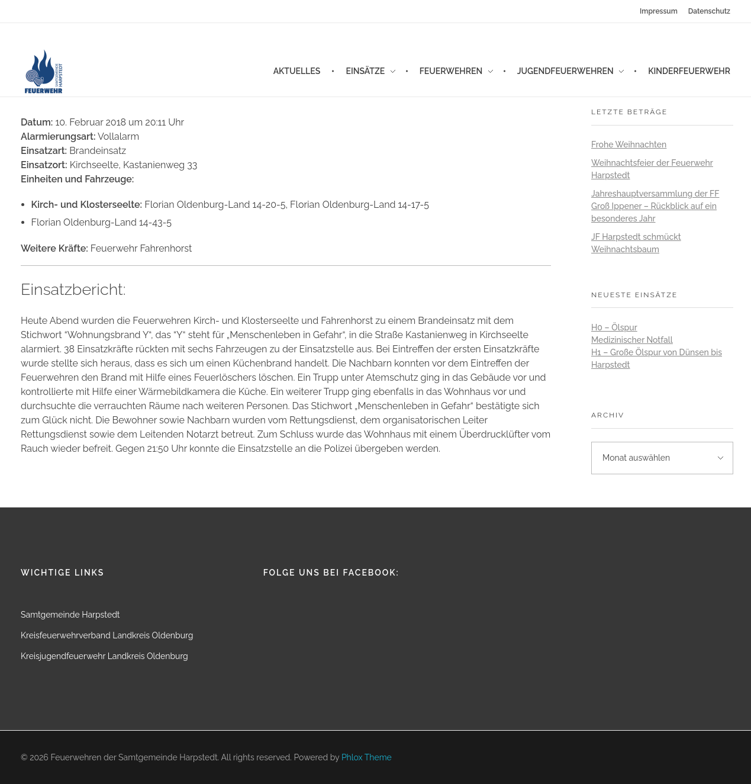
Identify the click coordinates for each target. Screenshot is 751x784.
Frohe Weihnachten (628, 144)
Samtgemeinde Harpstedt (70, 614)
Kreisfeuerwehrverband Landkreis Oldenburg (107, 635)
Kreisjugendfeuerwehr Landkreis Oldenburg (104, 656)
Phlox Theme (366, 757)
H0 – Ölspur (614, 327)
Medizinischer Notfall (632, 340)
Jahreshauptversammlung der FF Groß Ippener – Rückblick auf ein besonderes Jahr (655, 206)
